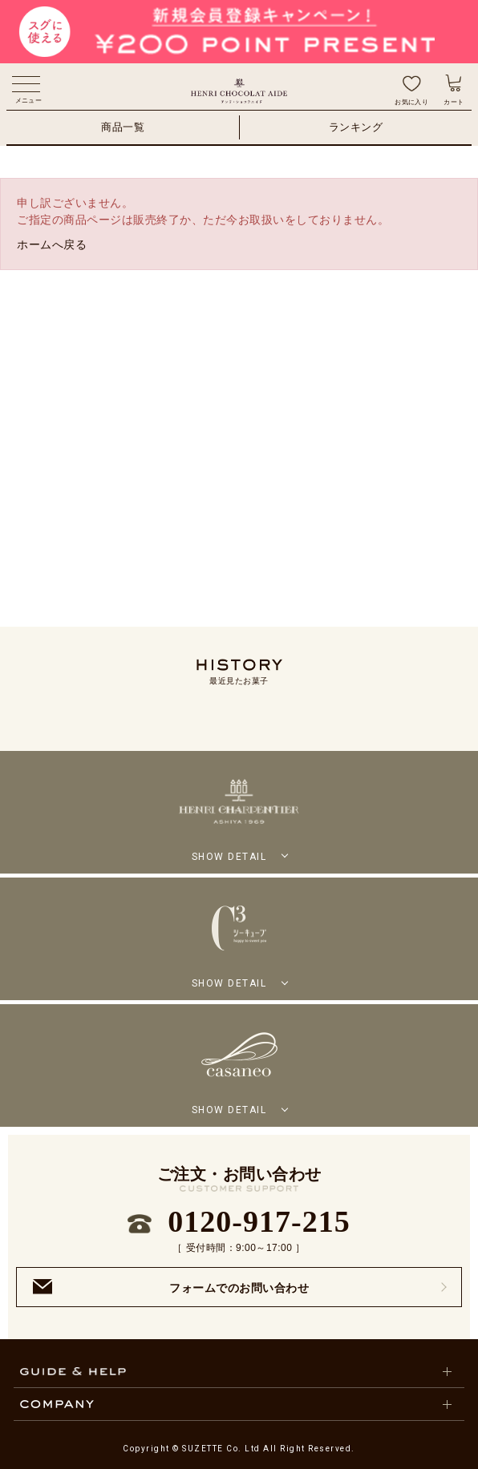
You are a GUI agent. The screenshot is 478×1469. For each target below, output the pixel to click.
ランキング (356, 127)
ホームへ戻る (52, 244)
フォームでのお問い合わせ (171, 1286)
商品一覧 (122, 127)
